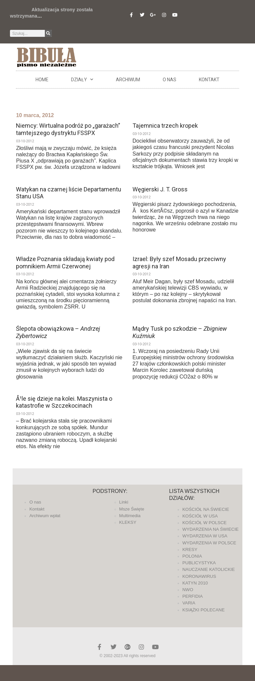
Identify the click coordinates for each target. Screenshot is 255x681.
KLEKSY (127, 522)
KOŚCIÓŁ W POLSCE (204, 522)
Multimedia (129, 515)
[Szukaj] (48, 33)
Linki (123, 502)
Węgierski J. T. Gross (160, 189)
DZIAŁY (82, 80)
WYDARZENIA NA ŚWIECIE (210, 529)
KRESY (189, 549)
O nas (169, 79)
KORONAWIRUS (199, 576)
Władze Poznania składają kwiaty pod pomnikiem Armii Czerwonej (65, 262)
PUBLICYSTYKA (199, 562)
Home (42, 79)
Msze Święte (131, 509)
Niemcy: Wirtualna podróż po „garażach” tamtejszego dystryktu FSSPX (68, 129)
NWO (187, 589)
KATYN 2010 (195, 582)
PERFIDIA (192, 596)
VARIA (188, 602)
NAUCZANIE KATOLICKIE (208, 569)
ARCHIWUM (128, 79)
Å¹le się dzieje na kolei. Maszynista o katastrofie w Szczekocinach (64, 402)
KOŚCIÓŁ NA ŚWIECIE (205, 509)
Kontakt (209, 79)
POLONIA (192, 556)
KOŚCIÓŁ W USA (200, 515)
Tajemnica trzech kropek (165, 125)
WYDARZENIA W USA (204, 535)
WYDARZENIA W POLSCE (209, 542)
